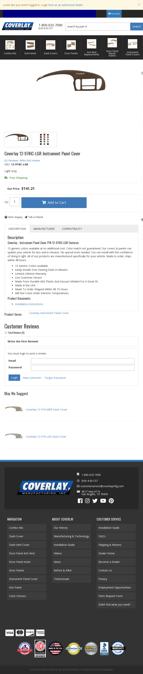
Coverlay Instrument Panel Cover (49, 313)
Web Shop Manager (103, 669)
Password (15, 367)
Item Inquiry (15, 217)
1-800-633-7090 (91, 475)
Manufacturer (44, 228)
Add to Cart (57, 202)
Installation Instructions (29, 304)
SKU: (7, 164)
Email (12, 360)
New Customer (32, 377)
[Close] (139, 4)
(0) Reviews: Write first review (22, 160)
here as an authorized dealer (65, 5)
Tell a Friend (35, 217)
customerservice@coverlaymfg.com (102, 486)
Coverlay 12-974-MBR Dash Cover (46, 409)
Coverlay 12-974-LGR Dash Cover (46, 436)
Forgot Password (55, 377)
